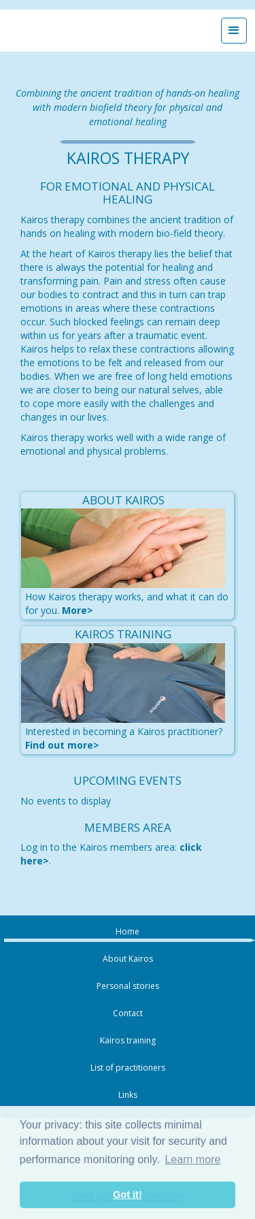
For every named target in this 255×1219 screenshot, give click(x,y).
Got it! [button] (127, 1194)
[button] (234, 31)
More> (77, 610)
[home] (88, 31)
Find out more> (62, 744)
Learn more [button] (192, 1159)
